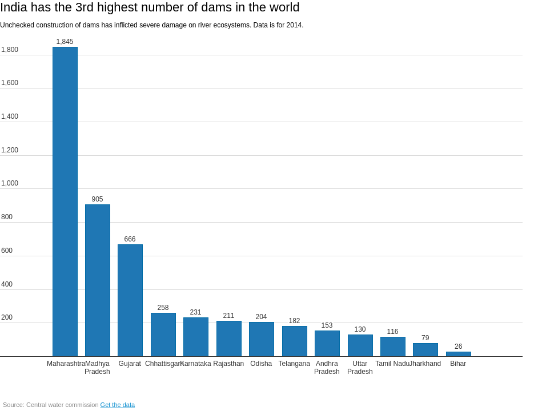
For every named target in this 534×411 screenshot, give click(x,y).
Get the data (118, 404)
